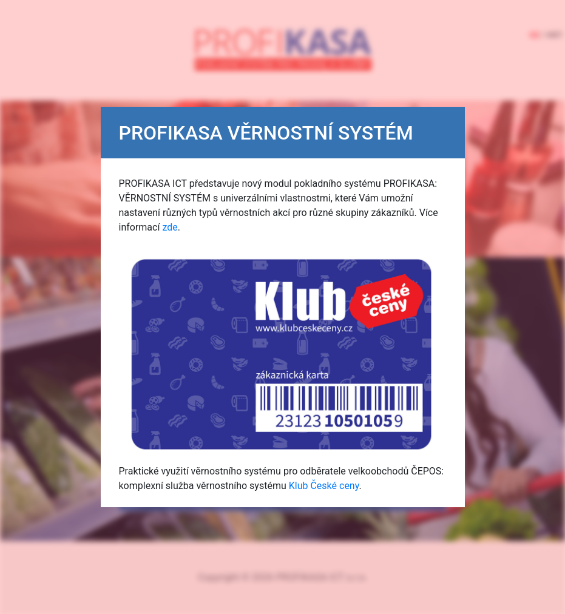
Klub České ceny (324, 485)
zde (169, 227)
